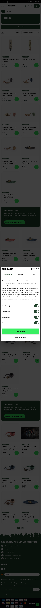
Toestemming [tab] (7, 274)
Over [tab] (33, 274)
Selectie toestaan (20, 337)
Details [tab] (20, 274)
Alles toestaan (20, 331)
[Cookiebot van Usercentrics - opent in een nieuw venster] (31, 269)
